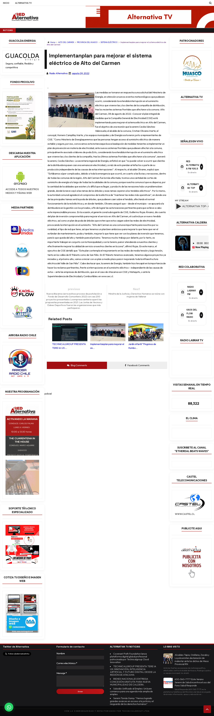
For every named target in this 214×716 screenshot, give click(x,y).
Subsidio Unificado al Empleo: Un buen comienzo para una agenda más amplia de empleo (131, 691)
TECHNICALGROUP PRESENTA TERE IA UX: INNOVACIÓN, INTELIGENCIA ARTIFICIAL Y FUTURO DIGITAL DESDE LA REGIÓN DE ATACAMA (133, 670)
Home (52, 42)
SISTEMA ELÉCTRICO (109, 42)
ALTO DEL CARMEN (66, 42)
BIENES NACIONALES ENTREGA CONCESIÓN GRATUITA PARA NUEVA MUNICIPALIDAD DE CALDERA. (130, 681)
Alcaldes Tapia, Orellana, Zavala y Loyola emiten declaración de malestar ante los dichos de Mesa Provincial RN (192, 659)
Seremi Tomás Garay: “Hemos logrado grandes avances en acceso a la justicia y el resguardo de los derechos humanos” (132, 701)
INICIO (6, 3)
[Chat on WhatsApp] (8, 707)
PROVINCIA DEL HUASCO (87, 42)
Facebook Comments (137, 365)
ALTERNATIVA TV (23, 3)
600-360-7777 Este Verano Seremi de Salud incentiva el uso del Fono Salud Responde (192, 682)
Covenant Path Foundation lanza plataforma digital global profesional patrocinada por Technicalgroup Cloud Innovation (129, 658)
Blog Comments (77, 365)
